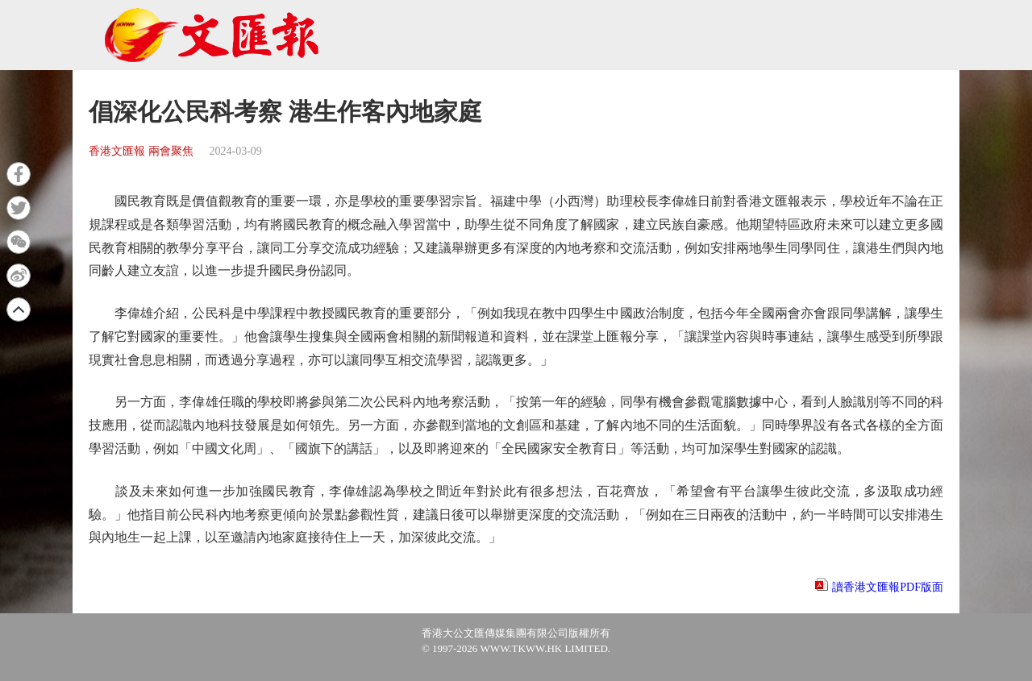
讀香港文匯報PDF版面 (887, 587)
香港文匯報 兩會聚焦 (141, 151)
